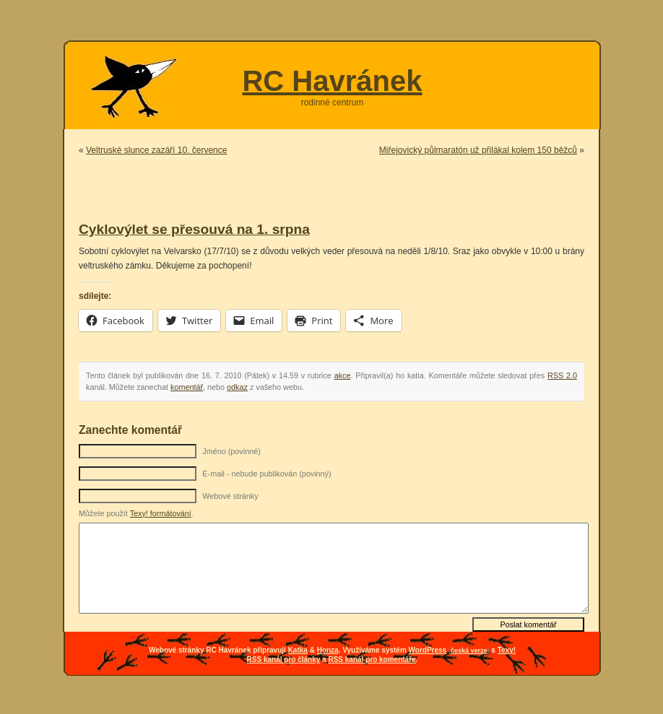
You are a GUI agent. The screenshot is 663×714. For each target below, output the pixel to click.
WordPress (428, 650)
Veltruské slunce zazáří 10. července (156, 150)
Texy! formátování (160, 513)
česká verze (469, 650)
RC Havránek (332, 81)
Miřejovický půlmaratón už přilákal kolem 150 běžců (478, 150)
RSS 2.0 (562, 375)
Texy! (507, 650)
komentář (186, 387)
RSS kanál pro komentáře (371, 659)
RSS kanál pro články (284, 659)
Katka (298, 650)
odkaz (237, 387)
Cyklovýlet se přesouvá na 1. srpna (194, 229)
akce (342, 375)
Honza (328, 650)
